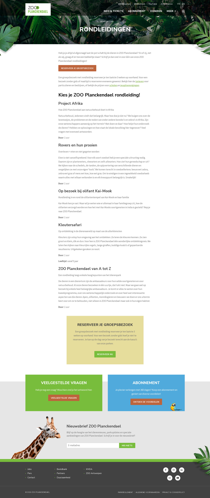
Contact (31, 477)
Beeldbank (62, 469)
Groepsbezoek (106, 21)
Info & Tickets (113, 11)
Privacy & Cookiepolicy (173, 492)
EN (183, 4)
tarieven (139, 81)
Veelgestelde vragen (64, 398)
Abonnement (137, 11)
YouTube (153, 4)
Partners (61, 473)
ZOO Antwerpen (94, 473)
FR (178, 4)
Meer (171, 11)
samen (124, 4)
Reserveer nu (105, 354)
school (139, 4)
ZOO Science (167, 4)
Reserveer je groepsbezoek (77, 68)
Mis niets (127, 445)
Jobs (29, 469)
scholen (113, 85)
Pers (29, 473)
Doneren (156, 11)
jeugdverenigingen (129, 85)
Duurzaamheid (63, 477)
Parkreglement (125, 492)
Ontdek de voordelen (146, 402)
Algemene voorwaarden (148, 492)
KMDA (89, 469)
